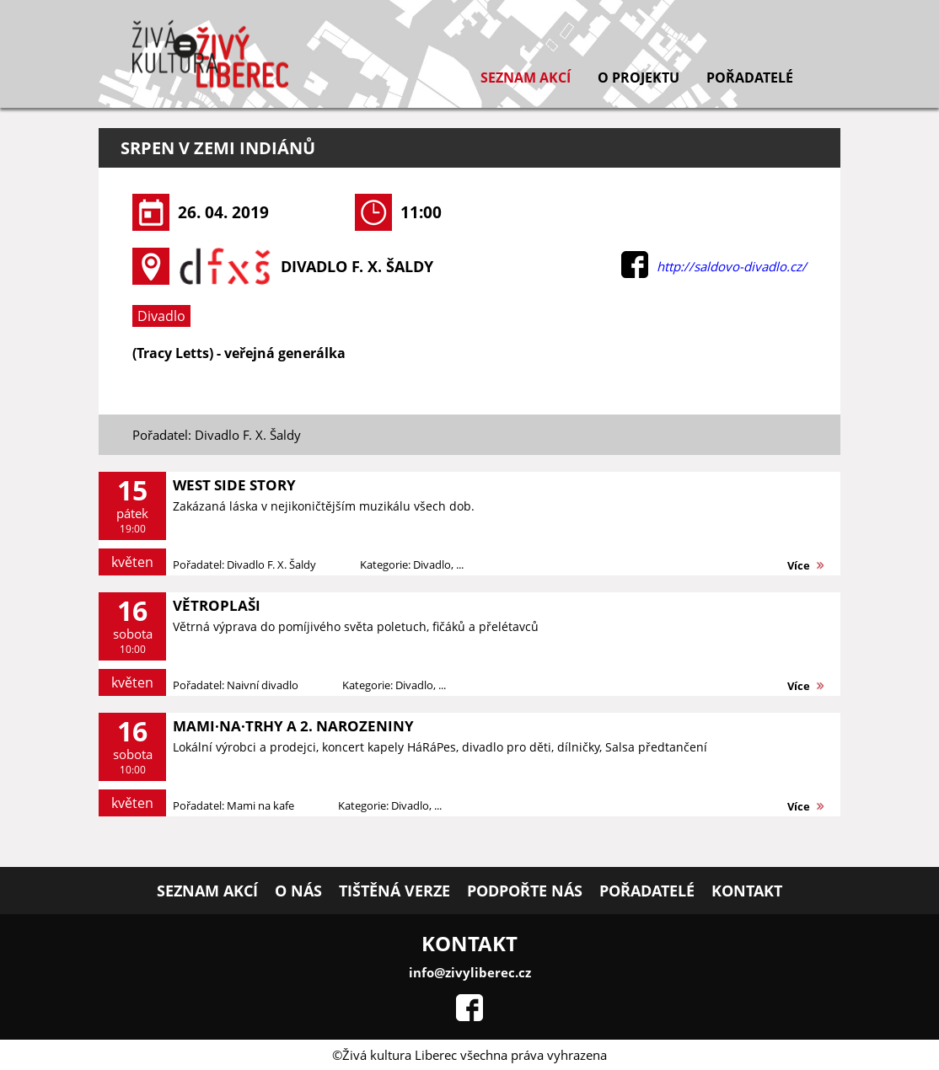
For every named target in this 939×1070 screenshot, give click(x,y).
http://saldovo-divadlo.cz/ (732, 266)
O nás (298, 890)
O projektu (638, 77)
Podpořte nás (524, 890)
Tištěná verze (394, 890)
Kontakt (746, 890)
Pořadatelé (749, 77)
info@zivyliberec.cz (470, 972)
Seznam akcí (525, 77)
